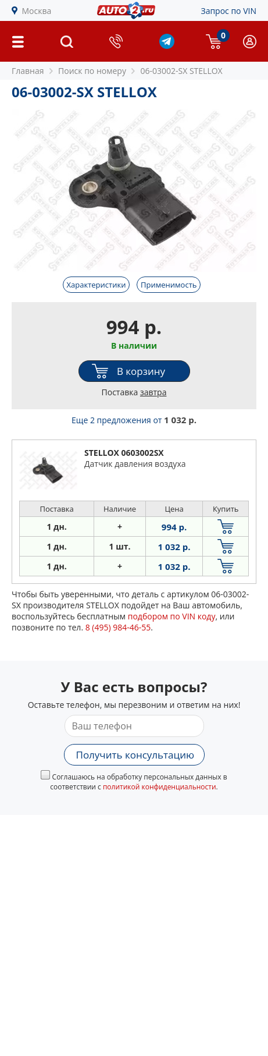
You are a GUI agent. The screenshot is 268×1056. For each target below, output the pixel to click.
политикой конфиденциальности (159, 787)
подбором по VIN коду (172, 616)
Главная (28, 70)
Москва (37, 10)
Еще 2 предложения (134, 420)
